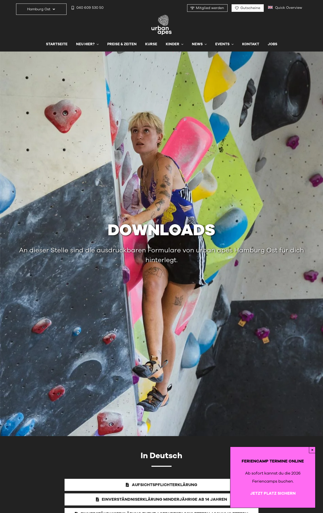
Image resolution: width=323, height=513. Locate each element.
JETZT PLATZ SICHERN (273, 493)
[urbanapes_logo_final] (161, 17)
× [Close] (312, 450)
